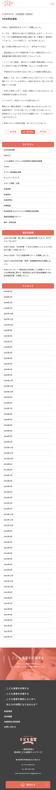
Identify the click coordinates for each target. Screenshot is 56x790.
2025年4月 (8, 358)
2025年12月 (8, 313)
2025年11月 (8, 319)
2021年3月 (8, 625)
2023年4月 (8, 492)
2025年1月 (8, 375)
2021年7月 (8, 603)
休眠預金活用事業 (12, 721)
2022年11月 (8, 519)
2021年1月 (8, 636)
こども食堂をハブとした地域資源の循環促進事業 (23, 161)
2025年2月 (8, 369)
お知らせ (7, 155)
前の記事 (13, 131)
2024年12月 (8, 380)
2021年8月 (8, 597)
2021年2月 (8, 631)
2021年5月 (8, 614)
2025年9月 (8, 330)
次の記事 (43, 131)
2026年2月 (8, 302)
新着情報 (8, 711)
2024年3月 (8, 430)
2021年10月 (8, 586)
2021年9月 (8, 592)
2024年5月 (8, 419)
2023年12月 (8, 447)
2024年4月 (8, 425)
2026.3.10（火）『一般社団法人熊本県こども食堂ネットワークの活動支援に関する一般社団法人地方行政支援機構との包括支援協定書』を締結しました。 (27, 272)
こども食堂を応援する (17, 693)
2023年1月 (8, 508)
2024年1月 (8, 441)
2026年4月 (8, 291)
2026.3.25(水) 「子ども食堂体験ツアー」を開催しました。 (27, 255)
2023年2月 (8, 503)
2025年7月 (8, 341)
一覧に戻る (29, 131)
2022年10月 (8, 525)
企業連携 (7, 188)
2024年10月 (8, 391)
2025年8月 (8, 336)
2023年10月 (8, 458)
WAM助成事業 (9, 149)
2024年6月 (8, 414)
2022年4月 (8, 558)
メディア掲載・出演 (11, 183)
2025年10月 (8, 324)
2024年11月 (8, 386)
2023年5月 (8, 486)
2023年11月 (8, 452)
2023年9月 (8, 464)
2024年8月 (8, 402)
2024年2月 (8, 436)
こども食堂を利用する (17, 688)
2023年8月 (8, 469)
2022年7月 (8, 542)
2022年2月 (8, 569)
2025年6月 (8, 347)
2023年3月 (8, 497)
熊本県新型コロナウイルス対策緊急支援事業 (21, 211)
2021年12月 (8, 575)
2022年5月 (8, 553)
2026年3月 (8, 296)
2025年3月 (8, 363)
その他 (6, 166)
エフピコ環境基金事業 (12, 172)
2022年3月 (8, 564)
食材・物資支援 (10, 222)
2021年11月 (8, 581)
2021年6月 (8, 609)
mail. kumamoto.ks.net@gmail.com (28, 773)
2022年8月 (8, 536)
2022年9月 (8, 531)
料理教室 (7, 205)
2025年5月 (8, 352)
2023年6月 (8, 480)
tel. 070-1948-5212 (28, 764)
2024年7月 (8, 408)
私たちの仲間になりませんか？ (22, 704)
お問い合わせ (10, 726)
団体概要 (8, 716)
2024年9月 (8, 397)
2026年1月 (8, 308)
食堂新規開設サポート (12, 216)
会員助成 (7, 194)
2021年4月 (8, 620)
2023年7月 (8, 475)
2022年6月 (8, 547)
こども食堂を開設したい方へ (21, 699)
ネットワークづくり (11, 177)
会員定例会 (8, 200)
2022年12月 (8, 514)
